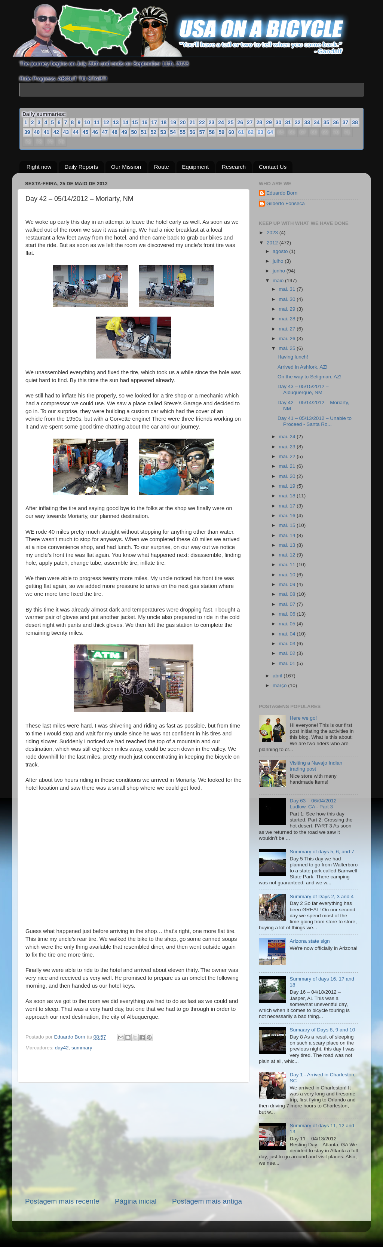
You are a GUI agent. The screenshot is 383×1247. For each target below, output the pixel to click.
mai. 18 (288, 496)
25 (231, 122)
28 (260, 122)
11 (97, 122)
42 (56, 132)
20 (183, 122)
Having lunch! (293, 357)
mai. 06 (288, 614)
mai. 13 (288, 545)
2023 (273, 232)
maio (279, 280)
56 (193, 132)
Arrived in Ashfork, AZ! (303, 367)
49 (125, 132)
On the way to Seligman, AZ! (309, 376)
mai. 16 (288, 515)
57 (202, 132)
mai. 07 (288, 604)
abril (278, 676)
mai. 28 (288, 318)
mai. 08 (288, 594)
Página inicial (135, 1201)
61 (240, 132)
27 (250, 122)
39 (27, 132)
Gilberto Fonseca (285, 203)
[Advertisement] (133, 1139)
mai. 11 (288, 564)
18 (164, 122)
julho (279, 261)
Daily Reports (81, 167)
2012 (273, 243)
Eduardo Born (70, 1037)
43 (66, 132)
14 (125, 122)
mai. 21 (288, 466)
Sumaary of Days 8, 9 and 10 (322, 1030)
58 (212, 132)
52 (154, 132)
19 (173, 122)
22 (202, 122)
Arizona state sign (309, 941)
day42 (62, 1048)
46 (95, 132)
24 (221, 122)
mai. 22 (288, 456)
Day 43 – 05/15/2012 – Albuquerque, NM (303, 389)
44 (76, 132)
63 (260, 132)
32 (298, 122)
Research (234, 167)
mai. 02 (288, 653)
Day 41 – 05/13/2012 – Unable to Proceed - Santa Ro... (315, 421)
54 (173, 132)
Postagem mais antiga (207, 1201)
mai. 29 (288, 309)
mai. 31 (288, 289)
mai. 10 (288, 574)
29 (269, 122)
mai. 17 (288, 506)
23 (212, 122)
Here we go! (303, 718)
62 (250, 132)
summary (81, 1048)
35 (327, 122)
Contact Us (273, 167)
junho (280, 271)
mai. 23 (288, 446)
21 (193, 122)
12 (106, 122)
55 (183, 132)
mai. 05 (288, 623)
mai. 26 (288, 338)
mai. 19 (288, 486)
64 (270, 132)
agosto (281, 251)
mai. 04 (288, 634)
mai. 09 (288, 584)
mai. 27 (288, 329)
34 (317, 122)
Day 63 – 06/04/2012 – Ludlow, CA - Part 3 (315, 804)
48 (115, 132)
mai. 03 (288, 643)
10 (87, 122)
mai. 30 (288, 299)
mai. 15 (288, 525)
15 (135, 122)
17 (154, 122)
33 (307, 122)
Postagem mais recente (62, 1201)
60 (232, 132)
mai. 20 (288, 476)
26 (240, 122)
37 (346, 122)
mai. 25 (288, 348)
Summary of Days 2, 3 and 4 (321, 896)
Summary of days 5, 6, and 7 (321, 851)
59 (222, 132)
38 (355, 122)
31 (288, 122)
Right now (39, 167)
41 (47, 132)
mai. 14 (288, 535)
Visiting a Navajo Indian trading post (315, 766)
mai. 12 (288, 555)
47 (105, 132)
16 (145, 122)
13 (116, 122)
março (280, 685)
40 (37, 132)
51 (144, 132)
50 (134, 132)
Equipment (195, 167)
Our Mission (126, 167)
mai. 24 (288, 436)
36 (336, 122)
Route (161, 167)
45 (86, 132)
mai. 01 (288, 663)
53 (163, 132)
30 (279, 122)
